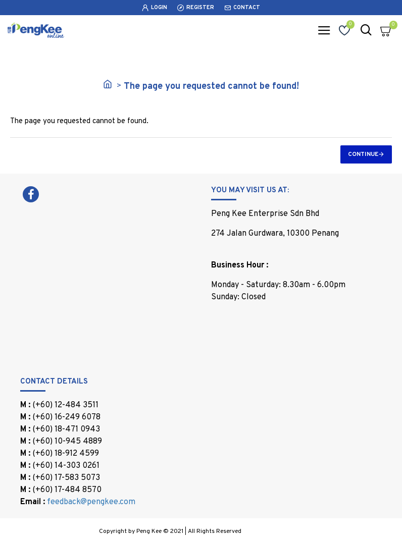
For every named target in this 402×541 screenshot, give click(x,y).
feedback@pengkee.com (91, 502)
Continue (363, 154)
